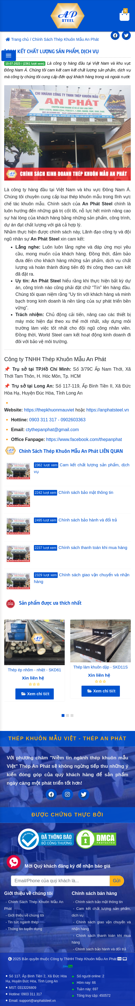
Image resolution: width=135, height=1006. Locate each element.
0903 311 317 (43, 419)
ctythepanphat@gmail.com (52, 429)
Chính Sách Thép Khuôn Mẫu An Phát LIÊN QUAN (71, 450)
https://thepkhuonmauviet (49, 410)
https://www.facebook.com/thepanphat (84, 439)
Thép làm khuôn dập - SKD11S (100, 667)
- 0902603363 (72, 419)
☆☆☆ (34, 684)
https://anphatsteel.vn (107, 410)
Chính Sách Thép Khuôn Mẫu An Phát (65, 39)
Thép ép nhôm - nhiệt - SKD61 (34, 670)
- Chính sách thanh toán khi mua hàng (101, 938)
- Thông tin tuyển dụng (24, 929)
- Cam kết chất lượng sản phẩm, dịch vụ (101, 911)
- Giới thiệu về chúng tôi (25, 915)
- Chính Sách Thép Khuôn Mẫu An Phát (33, 905)
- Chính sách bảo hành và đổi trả (99, 949)
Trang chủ (17, 39)
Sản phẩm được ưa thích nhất (50, 602)
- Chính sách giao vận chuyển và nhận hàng (101, 925)
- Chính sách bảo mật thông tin (98, 902)
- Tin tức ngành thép (22, 922)
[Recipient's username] (60, 881)
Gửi (116, 880)
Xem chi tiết (34, 694)
